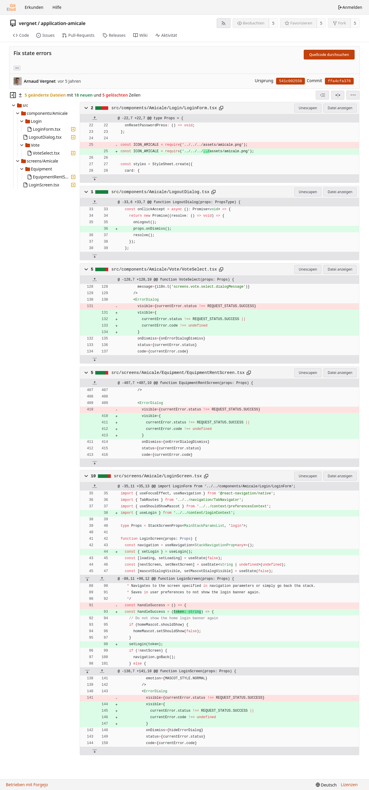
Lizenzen (349, 784)
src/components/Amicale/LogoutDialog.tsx (160, 192)
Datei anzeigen (340, 107)
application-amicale (63, 23)
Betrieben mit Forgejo (27, 784)
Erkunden (34, 7)
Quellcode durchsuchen (329, 54)
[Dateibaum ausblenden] (13, 95)
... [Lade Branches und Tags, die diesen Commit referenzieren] (17, 67)
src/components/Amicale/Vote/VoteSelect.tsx (164, 269)
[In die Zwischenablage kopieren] (221, 108)
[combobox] (322, 95)
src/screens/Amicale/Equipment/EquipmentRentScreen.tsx (178, 372)
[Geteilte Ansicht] (337, 95)
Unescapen (308, 107)
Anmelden (350, 7)
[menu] (353, 95)
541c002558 (290, 81)
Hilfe (57, 7)
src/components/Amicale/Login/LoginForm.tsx (164, 108)
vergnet (28, 23)
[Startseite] (11, 7)
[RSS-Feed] (224, 23)
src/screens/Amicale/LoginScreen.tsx (158, 476)
